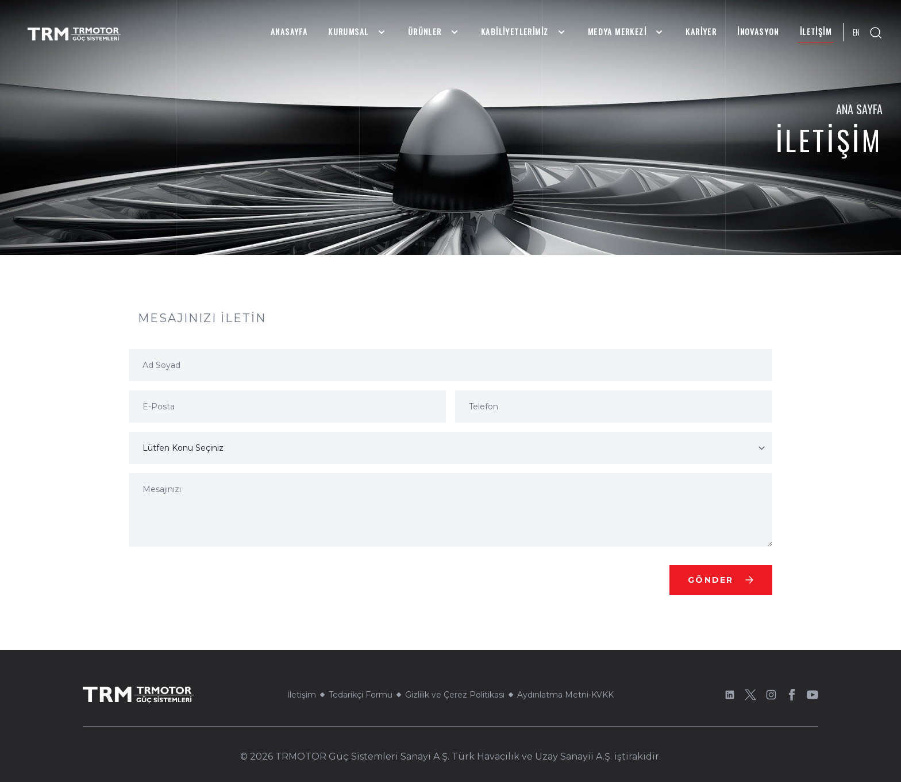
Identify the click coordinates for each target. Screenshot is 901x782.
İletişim (815, 31)
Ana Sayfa (859, 109)
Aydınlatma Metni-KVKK (565, 695)
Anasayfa (289, 31)
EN (856, 32)
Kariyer (701, 31)
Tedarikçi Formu (360, 695)
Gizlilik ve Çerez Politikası (455, 695)
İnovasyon (758, 31)
